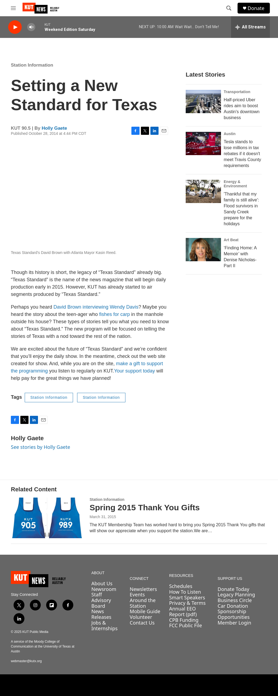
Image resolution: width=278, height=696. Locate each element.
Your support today (134, 371)
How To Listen (185, 592)
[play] (15, 27)
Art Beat (231, 240)
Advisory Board (101, 603)
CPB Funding (183, 620)
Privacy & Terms (187, 603)
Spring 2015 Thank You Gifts (145, 507)
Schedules (180, 586)
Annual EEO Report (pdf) (183, 611)
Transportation (237, 92)
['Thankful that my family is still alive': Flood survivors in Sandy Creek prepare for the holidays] (203, 191)
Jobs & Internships (104, 625)
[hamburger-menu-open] (13, 8)
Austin (230, 134)
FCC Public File (185, 625)
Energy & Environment (235, 183)
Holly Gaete (54, 128)
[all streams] (250, 27)
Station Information (32, 65)
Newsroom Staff (103, 592)
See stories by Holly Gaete (40, 447)
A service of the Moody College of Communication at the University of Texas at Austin (42, 646)
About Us (102, 583)
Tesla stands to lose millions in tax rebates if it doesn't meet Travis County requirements (242, 153)
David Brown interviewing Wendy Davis (95, 307)
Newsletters (143, 589)
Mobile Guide (145, 611)
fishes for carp (114, 314)
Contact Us (142, 622)
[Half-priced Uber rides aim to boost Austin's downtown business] (203, 101)
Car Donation (233, 606)
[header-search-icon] (229, 8)
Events (137, 594)
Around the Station (143, 603)
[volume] (31, 27)
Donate (256, 8)
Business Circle (235, 600)
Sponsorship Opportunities (234, 614)
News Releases (101, 614)
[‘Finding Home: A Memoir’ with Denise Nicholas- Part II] (203, 249)
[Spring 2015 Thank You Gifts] (47, 518)
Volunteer (141, 617)
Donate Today (233, 589)
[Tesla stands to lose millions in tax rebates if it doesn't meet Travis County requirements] (203, 143)
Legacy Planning (236, 594)
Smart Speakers (187, 597)
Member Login (234, 622)
